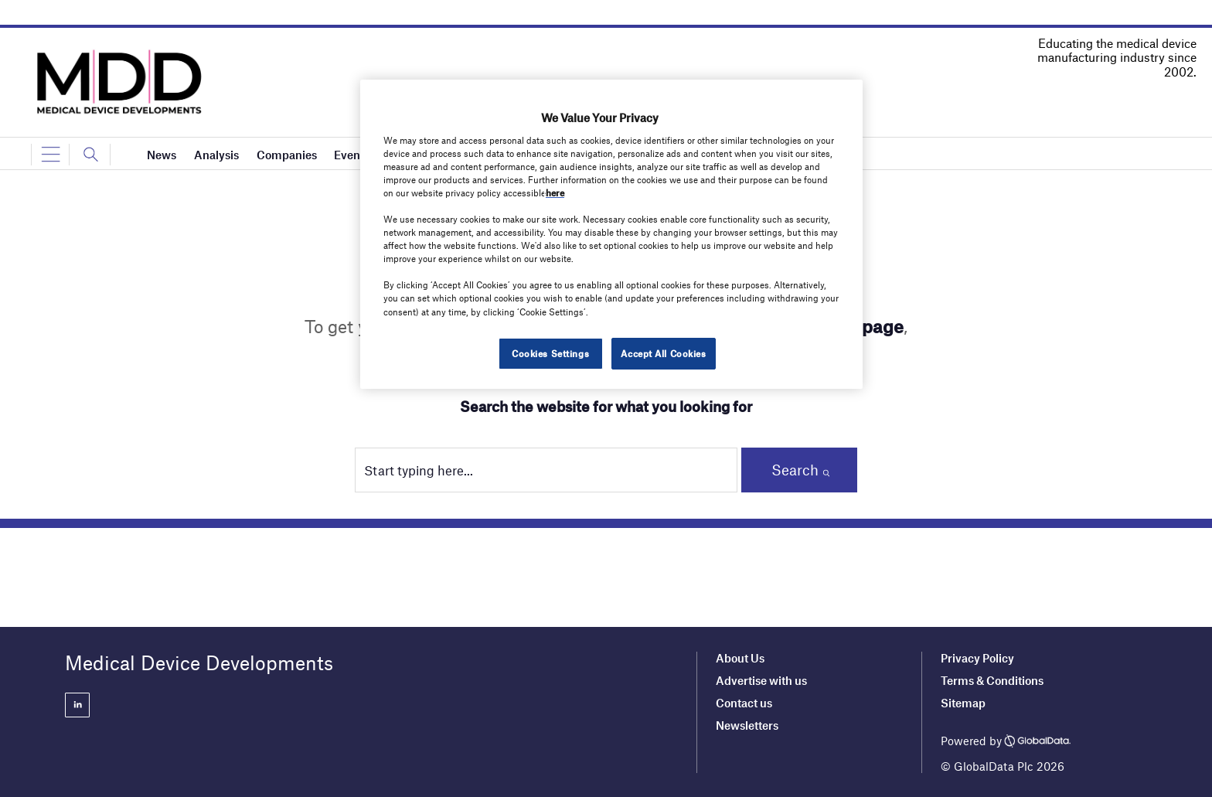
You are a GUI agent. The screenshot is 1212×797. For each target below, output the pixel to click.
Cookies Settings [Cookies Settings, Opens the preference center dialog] (550, 353)
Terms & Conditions (992, 680)
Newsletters (747, 725)
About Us (740, 658)
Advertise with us (761, 680)
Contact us (744, 703)
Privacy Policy (977, 658)
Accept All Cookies (663, 353)
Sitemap (963, 703)
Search (795, 470)
